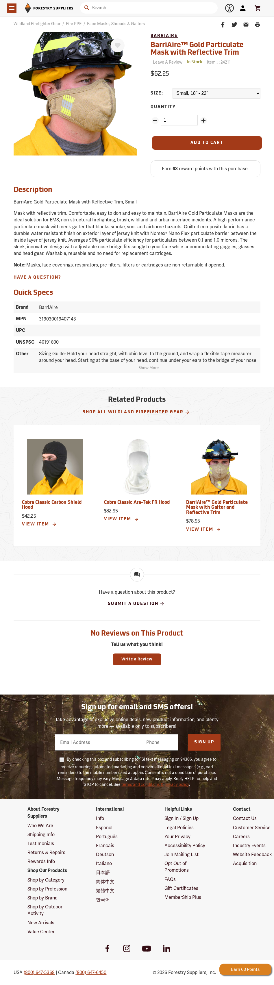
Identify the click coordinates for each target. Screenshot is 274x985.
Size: (157, 93)
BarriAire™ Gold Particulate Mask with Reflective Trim (197, 49)
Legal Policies (179, 828)
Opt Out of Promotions (176, 866)
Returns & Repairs (46, 852)
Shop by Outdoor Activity (44, 910)
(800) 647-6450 (90, 972)
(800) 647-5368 (39, 972)
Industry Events (249, 846)
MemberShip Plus (182, 897)
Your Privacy (177, 837)
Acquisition (245, 863)
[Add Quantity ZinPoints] (203, 120)
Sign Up (204, 742)
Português (107, 837)
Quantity (163, 107)
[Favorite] (118, 45)
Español (104, 828)
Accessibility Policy (184, 846)
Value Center (41, 932)
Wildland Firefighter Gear (37, 23)
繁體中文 (105, 891)
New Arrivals (40, 923)
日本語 (103, 872)
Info (100, 818)
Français (105, 846)
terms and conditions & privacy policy (155, 784)
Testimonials (40, 843)
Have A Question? (37, 277)
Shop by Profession (47, 889)
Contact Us (245, 818)
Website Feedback (252, 854)
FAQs (170, 879)
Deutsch (105, 854)
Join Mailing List (181, 854)
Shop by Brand (42, 898)
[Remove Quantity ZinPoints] (155, 120)
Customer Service (252, 828)
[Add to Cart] (207, 143)
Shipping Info (41, 835)
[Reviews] (166, 62)
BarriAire (164, 36)
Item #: (219, 62)
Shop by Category (45, 880)
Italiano (104, 863)
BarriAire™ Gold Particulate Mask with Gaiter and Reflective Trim (217, 507)
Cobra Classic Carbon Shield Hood (52, 505)
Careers (241, 837)
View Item (39, 524)
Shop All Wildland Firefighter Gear (136, 412)
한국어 (103, 900)
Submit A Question (136, 603)
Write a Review (137, 659)
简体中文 (105, 882)
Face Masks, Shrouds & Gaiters (116, 23)
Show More (148, 368)
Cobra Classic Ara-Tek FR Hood (137, 502)
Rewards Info (41, 861)
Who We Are (40, 826)
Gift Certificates (181, 888)
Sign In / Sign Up (181, 818)
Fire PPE (74, 23)
